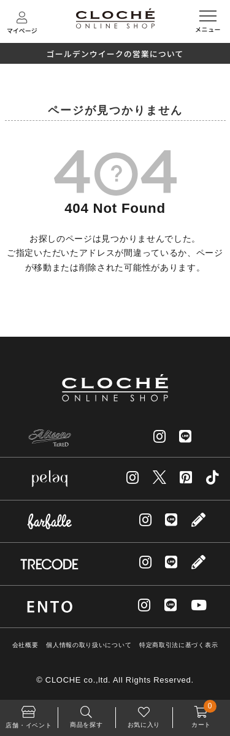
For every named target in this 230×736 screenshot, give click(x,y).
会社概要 (25, 645)
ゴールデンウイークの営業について (115, 53)
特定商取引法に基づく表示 (178, 645)
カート (201, 714)
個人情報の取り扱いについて (88, 645)
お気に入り (144, 714)
